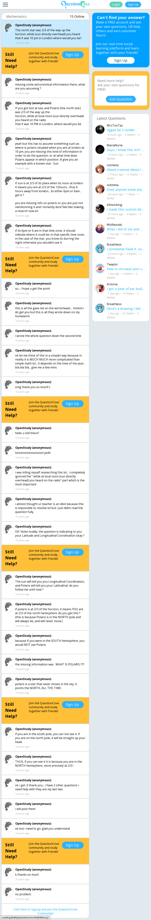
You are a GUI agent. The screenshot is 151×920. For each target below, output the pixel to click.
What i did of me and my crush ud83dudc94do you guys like (126, 229)
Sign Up (133, 4)
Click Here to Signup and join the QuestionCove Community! (45, 911)
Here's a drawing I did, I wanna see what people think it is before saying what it (126, 308)
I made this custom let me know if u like (126, 209)
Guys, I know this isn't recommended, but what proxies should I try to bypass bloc (126, 150)
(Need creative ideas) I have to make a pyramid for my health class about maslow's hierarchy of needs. (126, 169)
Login (116, 4)
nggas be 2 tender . (122, 130)
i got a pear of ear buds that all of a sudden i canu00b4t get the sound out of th (126, 289)
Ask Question (120, 99)
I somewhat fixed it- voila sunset (126, 249)
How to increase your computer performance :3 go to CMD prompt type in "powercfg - (126, 269)
